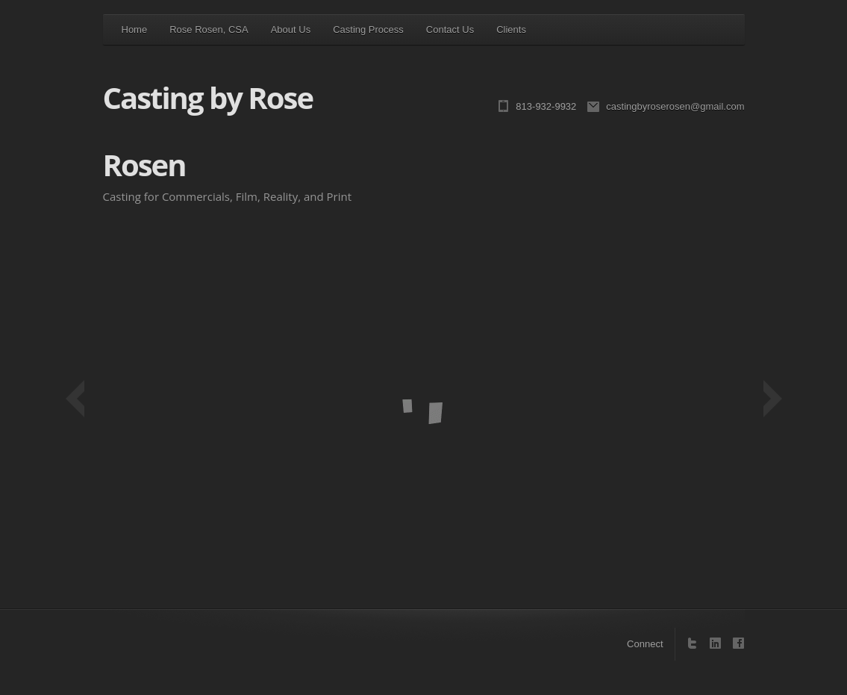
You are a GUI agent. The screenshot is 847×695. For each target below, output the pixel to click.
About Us (290, 29)
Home (135, 29)
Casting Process (368, 29)
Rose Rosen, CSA (209, 29)
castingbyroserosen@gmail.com (675, 106)
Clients (511, 29)
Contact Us (450, 29)
